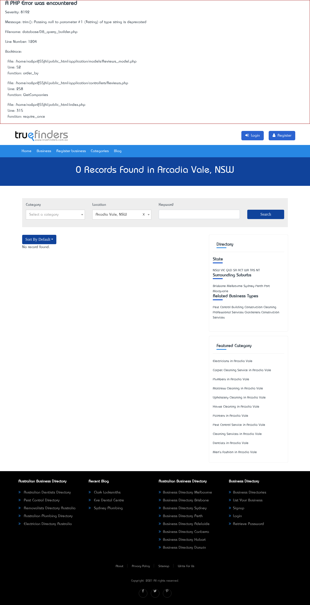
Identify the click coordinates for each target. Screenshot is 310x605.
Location (99, 205)
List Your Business (246, 500)
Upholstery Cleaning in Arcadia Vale (239, 397)
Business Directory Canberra (184, 532)
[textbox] (55, 214)
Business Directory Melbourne (185, 492)
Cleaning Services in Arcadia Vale (237, 434)
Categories (100, 151)
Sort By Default (37, 239)
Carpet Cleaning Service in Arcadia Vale (242, 370)
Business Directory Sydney (183, 508)
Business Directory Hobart (182, 539)
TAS (252, 270)
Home (26, 151)
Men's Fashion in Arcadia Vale (235, 452)
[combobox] (55, 215)
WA (246, 270)
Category (33, 205)
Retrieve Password (246, 524)
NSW (216, 270)
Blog (118, 151)
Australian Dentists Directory (44, 492)
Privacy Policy (141, 566)
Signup (236, 508)
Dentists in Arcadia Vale (230, 443)
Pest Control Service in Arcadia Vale (239, 425)
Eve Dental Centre (106, 500)
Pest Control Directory (39, 500)
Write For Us (186, 566)
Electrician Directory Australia (45, 524)
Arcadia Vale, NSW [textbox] (120, 214)
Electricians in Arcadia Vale (232, 361)
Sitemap (163, 566)
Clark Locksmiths (105, 492)
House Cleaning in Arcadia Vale (236, 406)
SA (235, 270)
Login (235, 516)
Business (44, 151)
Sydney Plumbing (106, 508)
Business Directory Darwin (182, 547)
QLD (229, 270)
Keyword (166, 205)
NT (258, 270)
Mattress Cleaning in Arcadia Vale (238, 388)
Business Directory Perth (181, 516)
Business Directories (247, 492)
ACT (240, 270)
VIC (223, 270)
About (119, 566)
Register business (71, 151)
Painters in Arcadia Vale (230, 415)
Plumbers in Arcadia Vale (231, 379)
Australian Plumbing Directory (45, 516)
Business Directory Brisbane (184, 500)
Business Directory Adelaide (184, 524)
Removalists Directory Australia (47, 508)
